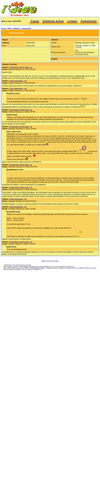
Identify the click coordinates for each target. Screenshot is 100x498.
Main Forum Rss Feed (50, 261)
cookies (21, 268)
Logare (72, 21)
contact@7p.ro (36, 269)
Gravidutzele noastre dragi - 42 (20, 67)
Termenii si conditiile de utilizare (80, 268)
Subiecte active (53, 21)
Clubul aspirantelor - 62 (17, 81)
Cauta (35, 21)
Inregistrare (88, 21)
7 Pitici (13, 265)
